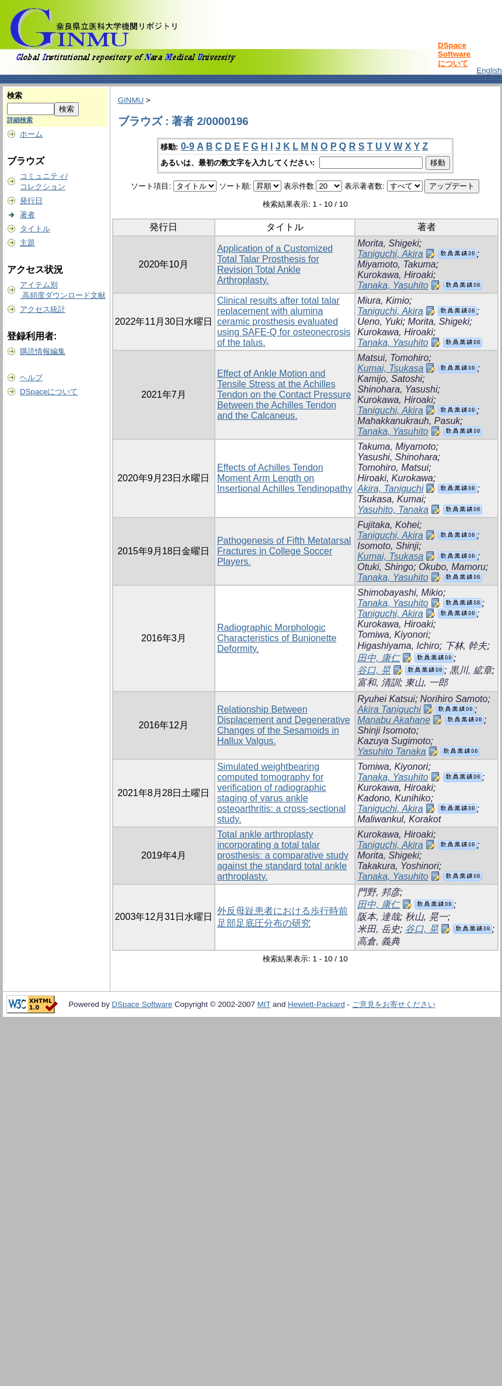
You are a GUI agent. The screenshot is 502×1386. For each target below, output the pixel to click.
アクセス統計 (42, 309)
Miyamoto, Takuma (396, 264)
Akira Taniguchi (389, 709)
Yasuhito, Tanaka (392, 510)
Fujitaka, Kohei (388, 525)
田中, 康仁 (378, 658)
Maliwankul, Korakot (399, 819)
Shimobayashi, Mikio (400, 593)
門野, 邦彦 (378, 892)
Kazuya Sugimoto (393, 741)
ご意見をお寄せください (393, 1004)
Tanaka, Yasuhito (392, 285)
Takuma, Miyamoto (396, 446)
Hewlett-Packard (316, 1004)
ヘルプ (31, 377)
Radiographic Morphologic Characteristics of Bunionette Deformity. (277, 638)
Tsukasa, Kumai (390, 499)
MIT (264, 1004)
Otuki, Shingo (385, 567)
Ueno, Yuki (379, 321)
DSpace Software (142, 1004)
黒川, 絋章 (470, 670)
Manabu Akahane (393, 720)
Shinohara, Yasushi (397, 389)
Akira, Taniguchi (390, 489)
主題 (27, 242)
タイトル (35, 228)
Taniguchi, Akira (390, 254)
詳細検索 (20, 119)
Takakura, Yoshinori (398, 866)
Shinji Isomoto (386, 730)
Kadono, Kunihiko (393, 798)
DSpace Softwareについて (454, 54)
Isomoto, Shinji (388, 546)
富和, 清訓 (378, 682)
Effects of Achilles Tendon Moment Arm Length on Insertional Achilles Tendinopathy (285, 478)
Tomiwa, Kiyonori (392, 635)
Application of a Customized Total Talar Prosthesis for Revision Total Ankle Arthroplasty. (275, 264)
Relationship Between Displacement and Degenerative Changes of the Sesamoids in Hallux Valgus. (283, 725)
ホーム (31, 134)
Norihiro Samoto (454, 699)
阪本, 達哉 (378, 917)
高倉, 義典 (378, 941)
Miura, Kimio (383, 300)
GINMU (131, 100)
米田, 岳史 (378, 929)
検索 (14, 95)
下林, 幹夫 (466, 646)
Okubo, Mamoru (452, 567)
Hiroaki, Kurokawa (395, 478)
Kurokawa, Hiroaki (395, 275)
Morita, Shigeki (388, 243)
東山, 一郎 (426, 682)
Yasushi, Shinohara (397, 457)
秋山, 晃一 (426, 917)
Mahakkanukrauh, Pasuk (408, 421)
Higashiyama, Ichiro (398, 646)
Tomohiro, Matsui (392, 468)
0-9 (187, 146)
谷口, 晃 (374, 670)
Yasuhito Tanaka (391, 751)
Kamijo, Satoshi (389, 379)
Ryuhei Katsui (386, 699)
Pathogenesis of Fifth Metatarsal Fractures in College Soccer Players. (284, 551)
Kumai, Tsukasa (390, 368)
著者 (27, 214)
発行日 (31, 200)
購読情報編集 (42, 351)
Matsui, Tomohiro (392, 358)
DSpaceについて (49, 391)
